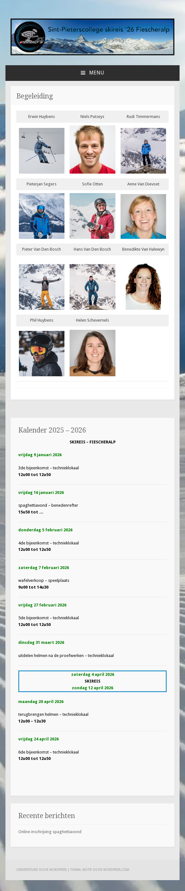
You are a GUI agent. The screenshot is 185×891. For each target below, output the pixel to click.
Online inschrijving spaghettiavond (49, 831)
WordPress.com (116, 869)
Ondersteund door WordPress (41, 869)
